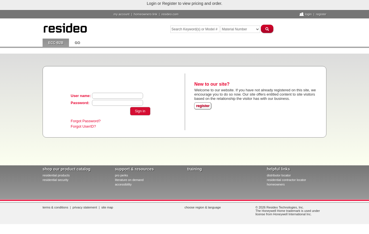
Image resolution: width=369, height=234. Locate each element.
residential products (56, 175)
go (77, 43)
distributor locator (279, 175)
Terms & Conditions (55, 207)
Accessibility (123, 184)
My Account (121, 14)
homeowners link (145, 14)
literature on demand (129, 180)
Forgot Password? (86, 121)
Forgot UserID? (83, 126)
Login (308, 14)
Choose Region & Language (202, 207)
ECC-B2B (55, 43)
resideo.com (170, 14)
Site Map (107, 207)
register (202, 106)
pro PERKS (121, 175)
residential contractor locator (286, 180)
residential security (55, 180)
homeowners (276, 184)
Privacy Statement (85, 207)
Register (321, 14)
